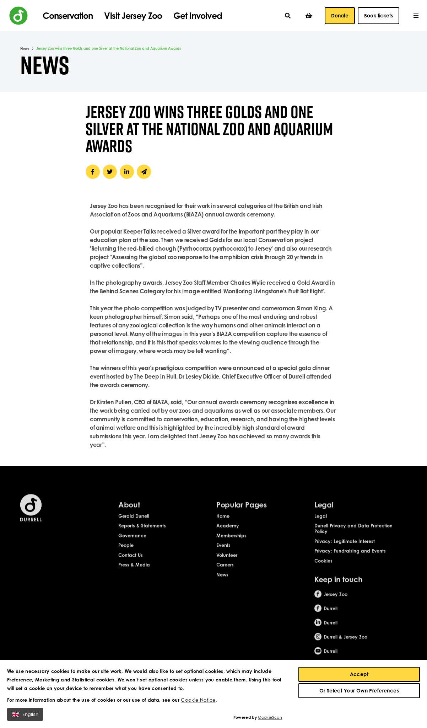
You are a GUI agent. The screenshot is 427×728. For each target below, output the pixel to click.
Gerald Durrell (133, 521)
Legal (320, 521)
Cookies (323, 565)
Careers (225, 570)
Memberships (231, 540)
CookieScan (270, 717)
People (126, 550)
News (24, 49)
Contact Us (130, 560)
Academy (227, 531)
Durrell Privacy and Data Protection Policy (353, 533)
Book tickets (378, 15)
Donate (339, 15)
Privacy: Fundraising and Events (350, 556)
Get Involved (197, 15)
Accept (359, 674)
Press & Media (134, 570)
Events (223, 550)
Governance (132, 540)
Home (222, 521)
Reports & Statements (142, 531)
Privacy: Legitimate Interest (344, 546)
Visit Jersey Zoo (133, 15)
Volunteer (226, 560)
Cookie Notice (198, 700)
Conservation (68, 15)
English (25, 714)
